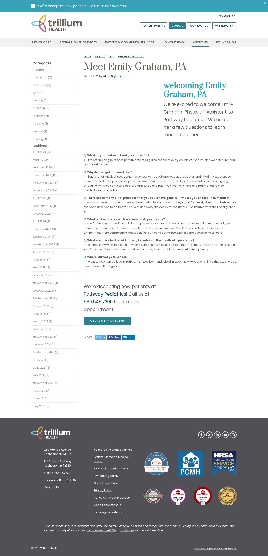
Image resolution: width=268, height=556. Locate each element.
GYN (38, 93)
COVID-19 (41, 108)
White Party (224, 26)
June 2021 (41, 368)
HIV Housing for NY (106, 476)
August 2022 (43, 306)
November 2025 (45, 190)
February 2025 (44, 206)
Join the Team (173, 42)
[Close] (264, 3)
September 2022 (46, 298)
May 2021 (41, 375)
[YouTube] (225, 434)
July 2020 (41, 391)
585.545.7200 (116, 6)
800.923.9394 (68, 480)
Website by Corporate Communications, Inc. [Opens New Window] (216, 548)
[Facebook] (201, 434)
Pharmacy (51, 480)
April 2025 (41, 198)
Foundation (226, 42)
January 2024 (44, 229)
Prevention (42, 77)
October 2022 (44, 291)
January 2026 (44, 175)
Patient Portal (154, 26)
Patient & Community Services (129, 42)
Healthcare (41, 42)
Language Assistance (108, 512)
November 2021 (45, 337)
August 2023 (43, 252)
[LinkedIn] (217, 434)
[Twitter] (209, 434)
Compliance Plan (105, 483)
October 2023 (44, 237)
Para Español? (226, 16)
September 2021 (45, 352)
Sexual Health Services (78, 42)
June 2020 (42, 398)
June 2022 (41, 314)
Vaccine (40, 123)
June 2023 (41, 260)
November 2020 (45, 383)
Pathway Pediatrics (105, 294)
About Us (200, 42)
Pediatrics (42, 85)
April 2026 (41, 152)
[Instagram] (233, 434)
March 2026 (42, 160)
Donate (177, 26)
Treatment (42, 70)
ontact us (128, 530)
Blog (111, 56)
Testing (40, 100)
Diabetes (41, 116)
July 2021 (40, 360)
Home (87, 56)
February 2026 (44, 167)
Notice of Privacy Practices (112, 498)
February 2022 (44, 329)
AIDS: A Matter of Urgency (111, 468)
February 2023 (44, 275)
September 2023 (46, 244)
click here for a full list (101, 530)
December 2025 (45, 183)
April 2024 (41, 221)
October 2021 (44, 344)
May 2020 (41, 406)
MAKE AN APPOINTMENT (107, 321)
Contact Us (199, 26)
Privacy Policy (103, 490)
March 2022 (42, 321)
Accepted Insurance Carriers (113, 450)
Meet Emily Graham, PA (131, 56)
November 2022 (45, 283)
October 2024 (44, 214)
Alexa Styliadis (112, 76)
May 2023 (41, 267)
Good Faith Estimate (107, 505)
